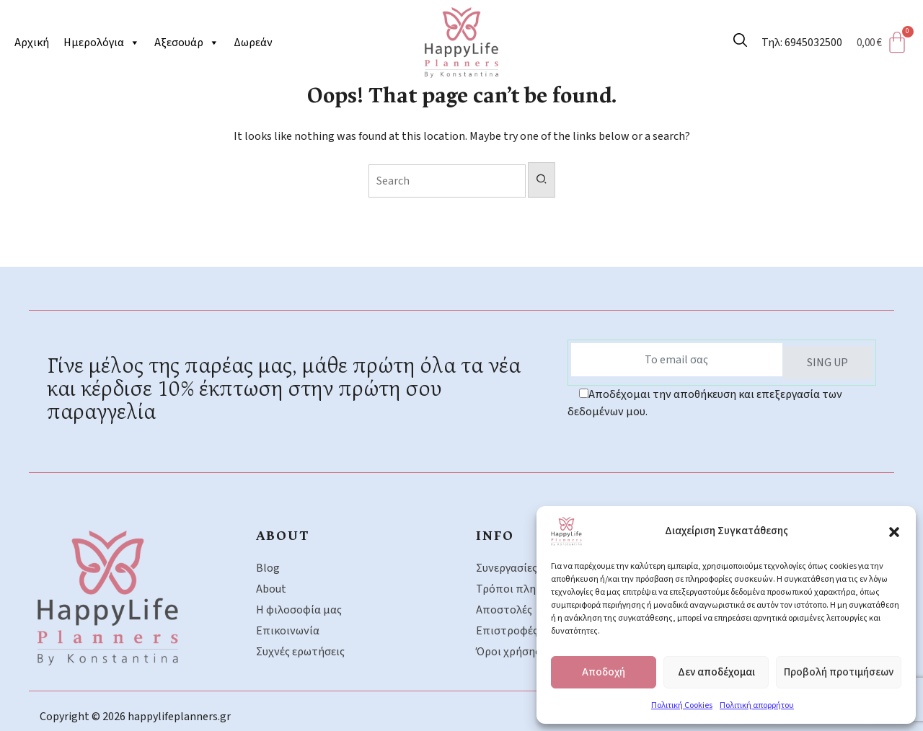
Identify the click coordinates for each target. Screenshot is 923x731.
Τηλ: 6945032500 (801, 42)
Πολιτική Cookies (681, 705)
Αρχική (31, 42)
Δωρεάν (253, 42)
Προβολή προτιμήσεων (838, 672)
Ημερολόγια (101, 42)
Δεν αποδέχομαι (716, 672)
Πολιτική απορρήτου (757, 705)
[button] (894, 531)
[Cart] (886, 42)
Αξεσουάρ (186, 42)
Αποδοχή (603, 672)
